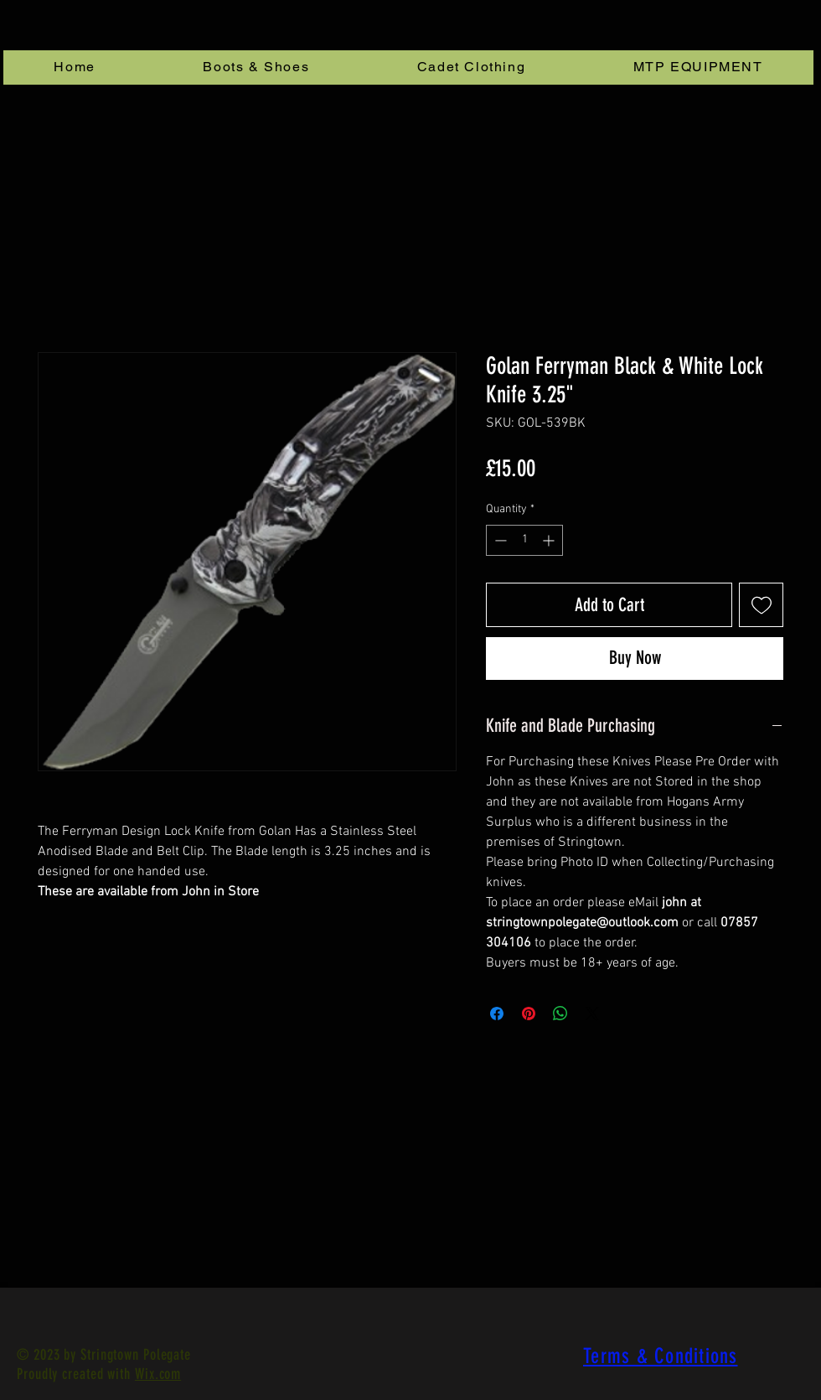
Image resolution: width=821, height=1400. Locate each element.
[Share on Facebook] (497, 1013)
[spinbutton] (524, 540)
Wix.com (158, 1374)
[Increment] (550, 540)
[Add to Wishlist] (761, 605)
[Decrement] (498, 540)
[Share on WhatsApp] (560, 1013)
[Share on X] (592, 1013)
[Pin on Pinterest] (529, 1013)
